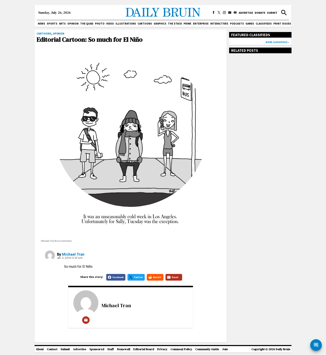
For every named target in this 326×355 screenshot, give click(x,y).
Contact (52, 349)
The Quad (86, 23)
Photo (100, 23)
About (40, 349)
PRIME (187, 23)
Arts (62, 23)
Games (250, 23)
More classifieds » (277, 42)
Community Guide (207, 349)
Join (225, 349)
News (41, 23)
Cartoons (145, 23)
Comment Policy (181, 349)
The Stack (175, 23)
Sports (52, 23)
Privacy (162, 349)
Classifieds (264, 23)
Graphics (160, 23)
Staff (110, 349)
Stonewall (123, 349)
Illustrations (126, 23)
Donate (260, 13)
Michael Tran (73, 254)
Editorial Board (143, 349)
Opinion (73, 23)
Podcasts (237, 23)
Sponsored (96, 349)
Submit (272, 13)
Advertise (246, 13)
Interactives (219, 23)
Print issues (282, 23)
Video (110, 23)
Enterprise (201, 23)
